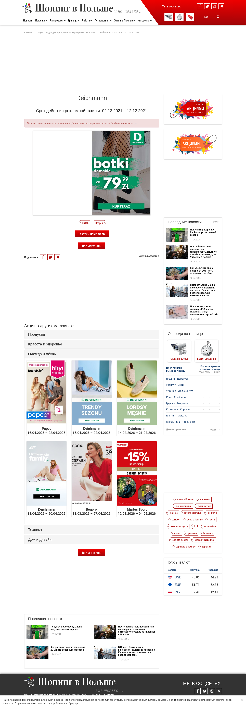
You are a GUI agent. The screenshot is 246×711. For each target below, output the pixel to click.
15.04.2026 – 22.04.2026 (91, 430)
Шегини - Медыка (176, 415)
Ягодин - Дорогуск (177, 378)
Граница (73, 20)
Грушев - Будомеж (177, 403)
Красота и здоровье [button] (45, 344)
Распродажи (58, 20)
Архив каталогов (149, 256)
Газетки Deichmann (92, 234)
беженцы (208, 533)
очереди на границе (204, 539)
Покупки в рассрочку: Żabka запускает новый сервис (66, 628)
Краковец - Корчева (178, 409)
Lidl (196, 526)
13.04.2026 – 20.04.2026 (46, 511)
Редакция (95, 694)
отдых (177, 533)
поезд (212, 519)
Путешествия (103, 20)
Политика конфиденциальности (49, 694)
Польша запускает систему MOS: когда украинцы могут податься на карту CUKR (204, 310)
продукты (192, 533)
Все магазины (91, 246)
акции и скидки (183, 506)
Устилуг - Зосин (175, 384)
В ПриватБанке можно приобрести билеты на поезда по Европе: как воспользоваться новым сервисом (136, 650)
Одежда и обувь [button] (42, 354)
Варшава (206, 546)
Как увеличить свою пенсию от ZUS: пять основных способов (67, 648)
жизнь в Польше (185, 499)
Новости (28, 20)
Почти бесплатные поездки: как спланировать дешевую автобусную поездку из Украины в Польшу (136, 630)
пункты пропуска (179, 526)
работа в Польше (192, 512)
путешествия (204, 506)
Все (216, 222)
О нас (27, 694)
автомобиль (210, 526)
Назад (85, 222)
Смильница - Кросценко (180, 421)
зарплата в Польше (186, 546)
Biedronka (212, 512)
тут (135, 123)
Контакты (109, 694)
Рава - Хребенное (176, 397)
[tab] (91, 334)
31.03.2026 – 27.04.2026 (91, 511)
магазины (205, 499)
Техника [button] (35, 530)
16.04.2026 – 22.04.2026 (46, 430)
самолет (176, 519)
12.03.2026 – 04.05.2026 (137, 511)
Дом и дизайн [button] (40, 539)
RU (206, 17)
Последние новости (185, 222)
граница (174, 512)
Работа (87, 20)
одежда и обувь (180, 539)
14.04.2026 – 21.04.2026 (137, 430)
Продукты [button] (36, 334)
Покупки (41, 20)
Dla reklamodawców (78, 694)
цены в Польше (195, 519)
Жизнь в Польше (124, 20)
